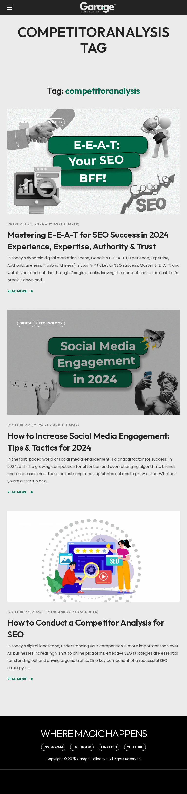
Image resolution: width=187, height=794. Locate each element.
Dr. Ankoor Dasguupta (74, 612)
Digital (26, 122)
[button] (93, 733)
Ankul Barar (66, 224)
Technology (50, 122)
